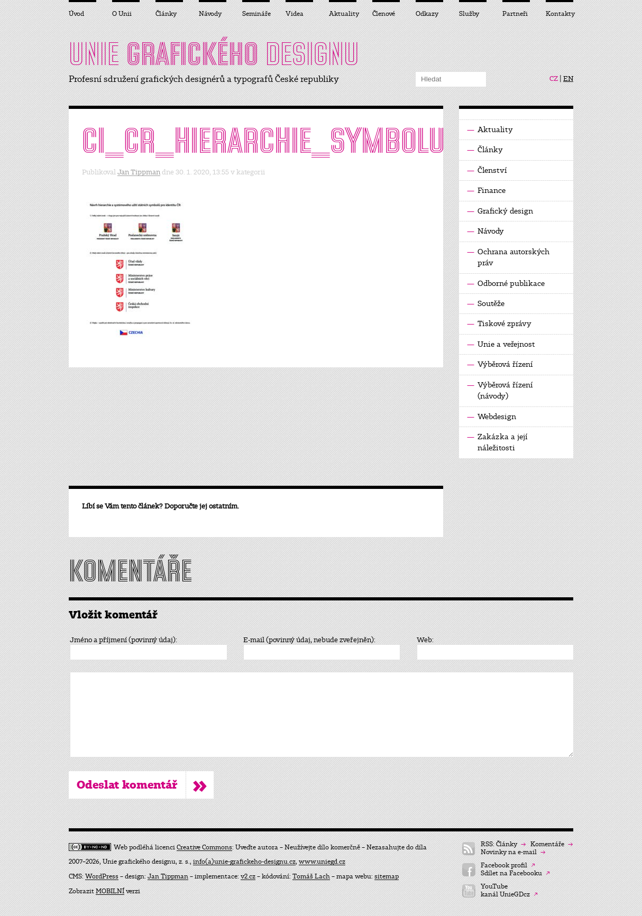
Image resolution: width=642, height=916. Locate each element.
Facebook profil (508, 865)
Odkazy (427, 13)
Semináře (256, 13)
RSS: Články (503, 844)
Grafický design (500, 211)
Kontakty (559, 13)
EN (568, 79)
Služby (469, 13)
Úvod (76, 13)
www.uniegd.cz (322, 861)
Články (485, 149)
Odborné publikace (506, 283)
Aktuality (490, 129)
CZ (553, 79)
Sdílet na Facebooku (515, 873)
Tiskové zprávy (499, 323)
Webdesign (491, 416)
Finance (486, 190)
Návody (485, 231)
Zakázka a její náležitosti (497, 441)
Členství (487, 170)
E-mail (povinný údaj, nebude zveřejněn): (309, 640)
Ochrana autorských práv (508, 256)
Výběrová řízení (500, 364)
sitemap (386, 876)
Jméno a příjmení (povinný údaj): (123, 640)
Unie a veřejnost (501, 344)
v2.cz (248, 876)
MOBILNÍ (110, 891)
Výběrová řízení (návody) (500, 390)
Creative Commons (204, 847)
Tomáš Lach (311, 876)
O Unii (122, 13)
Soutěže (486, 303)
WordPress (101, 876)
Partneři (515, 13)
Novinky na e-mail (513, 852)
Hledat (478, 79)
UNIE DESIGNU (214, 53)
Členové (383, 13)
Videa (295, 13)
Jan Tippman (138, 172)
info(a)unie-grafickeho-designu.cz (244, 861)
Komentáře (551, 844)
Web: (425, 640)
